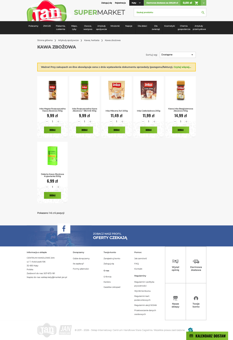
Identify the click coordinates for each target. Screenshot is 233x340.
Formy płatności (81, 269)
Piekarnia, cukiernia (60, 27)
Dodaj (52, 130)
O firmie (107, 277)
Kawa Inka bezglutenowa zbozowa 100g (180, 110)
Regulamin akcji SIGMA (145, 305)
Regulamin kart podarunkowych (142, 298)
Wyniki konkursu (142, 291)
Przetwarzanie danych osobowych (145, 312)
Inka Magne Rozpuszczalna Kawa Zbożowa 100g (52, 110)
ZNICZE (47, 26)
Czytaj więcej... (182, 67)
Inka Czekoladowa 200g (148, 111)
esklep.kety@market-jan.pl (54, 277)
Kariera (107, 282)
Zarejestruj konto (112, 258)
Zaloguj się (109, 263)
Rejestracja (120, 3)
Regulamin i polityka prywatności (144, 284)
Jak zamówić (140, 258)
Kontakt (138, 269)
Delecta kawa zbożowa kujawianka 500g (52, 175)
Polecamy (33, 26)
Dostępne (177, 55)
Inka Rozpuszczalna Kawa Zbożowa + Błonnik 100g (84, 110)
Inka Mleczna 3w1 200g (116, 111)
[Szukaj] (170, 12)
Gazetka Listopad (112, 287)
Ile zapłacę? (78, 263)
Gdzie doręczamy (81, 258)
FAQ (136, 263)
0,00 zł (191, 3)
